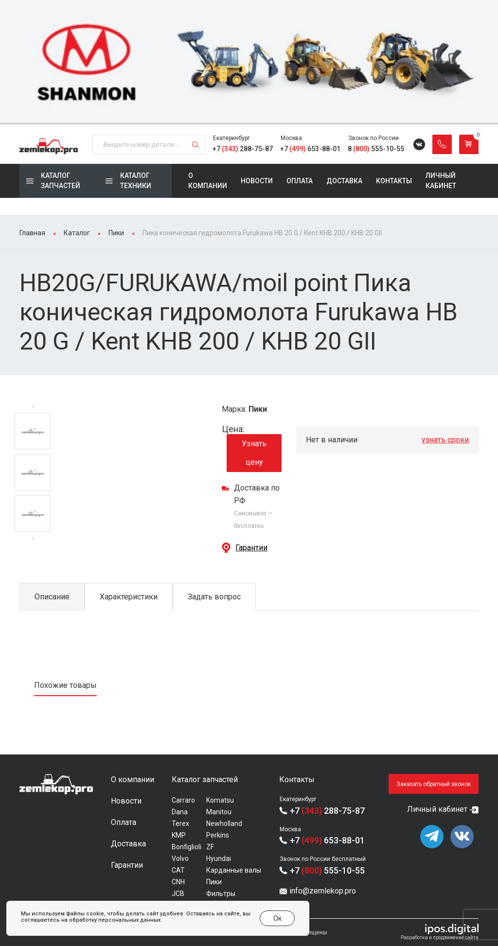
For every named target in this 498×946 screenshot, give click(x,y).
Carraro (183, 800)
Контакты (394, 181)
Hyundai (218, 858)
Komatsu (220, 800)
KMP (179, 835)
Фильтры (220, 893)
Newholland (224, 823)
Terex (180, 823)
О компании (207, 181)
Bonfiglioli (186, 847)
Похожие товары (65, 685)
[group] (249, 62)
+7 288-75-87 (243, 149)
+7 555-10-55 (327, 870)
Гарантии (251, 547)
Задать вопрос (214, 596)
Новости (257, 181)
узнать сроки (445, 439)
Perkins (217, 835)
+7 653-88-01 (310, 149)
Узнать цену (254, 453)
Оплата (299, 181)
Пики (214, 882)
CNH (178, 882)
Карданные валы (233, 870)
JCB (178, 893)
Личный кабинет (441, 181)
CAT (178, 870)
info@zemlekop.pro (322, 890)
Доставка (344, 181)
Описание (52, 596)
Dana (180, 812)
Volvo (180, 858)
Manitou (218, 812)
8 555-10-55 (376, 149)
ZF (210, 847)
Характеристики (129, 596)
